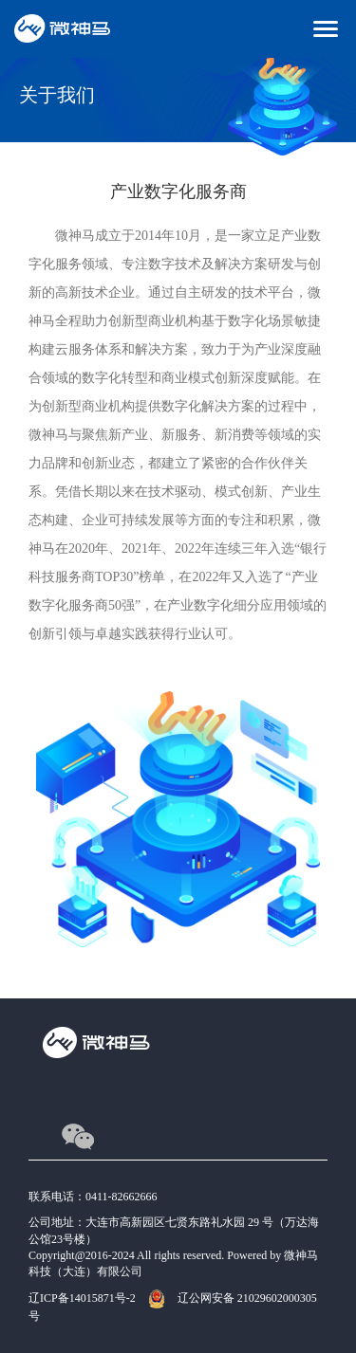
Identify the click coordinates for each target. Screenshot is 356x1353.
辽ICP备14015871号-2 (82, 1298)
